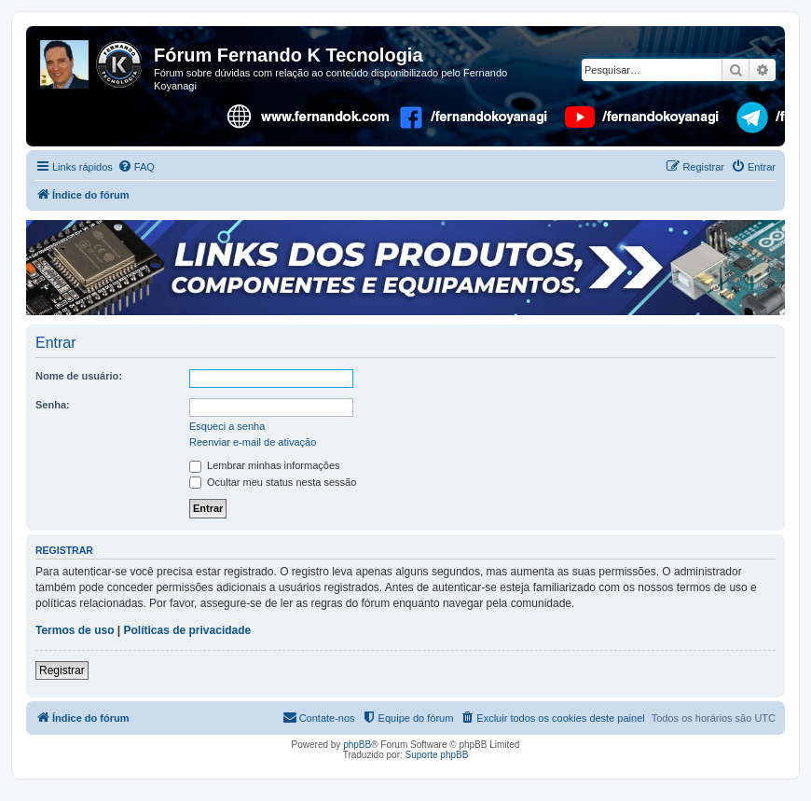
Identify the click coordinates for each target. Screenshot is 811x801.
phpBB (357, 744)
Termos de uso (74, 630)
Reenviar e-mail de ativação (252, 442)
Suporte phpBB (437, 755)
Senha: (52, 404)
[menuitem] (136, 167)
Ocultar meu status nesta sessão (272, 482)
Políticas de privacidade (188, 630)
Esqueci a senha (227, 426)
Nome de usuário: (78, 375)
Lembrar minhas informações (264, 465)
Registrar (62, 670)
